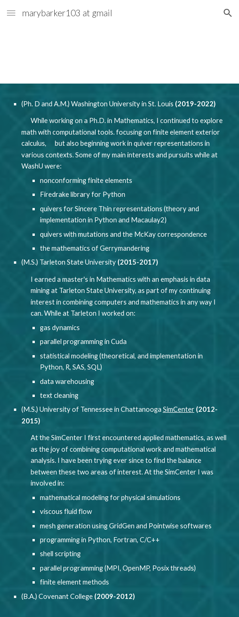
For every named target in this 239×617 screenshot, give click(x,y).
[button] (11, 13)
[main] (119, 350)
